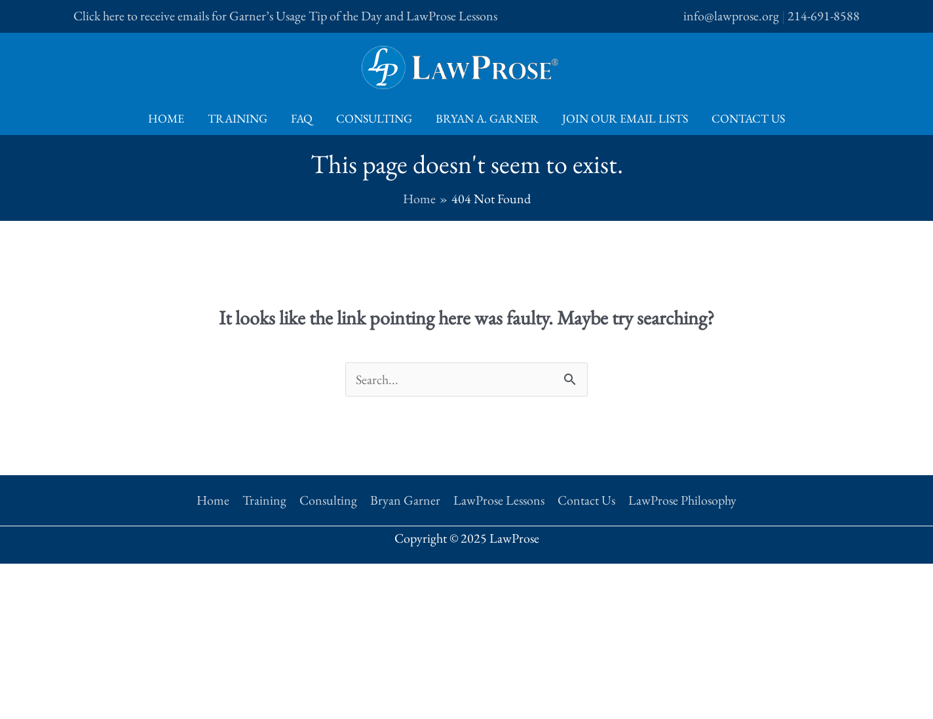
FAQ (302, 118)
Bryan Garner (405, 500)
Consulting (374, 118)
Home (166, 118)
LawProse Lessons (498, 500)
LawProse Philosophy (682, 500)
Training (237, 118)
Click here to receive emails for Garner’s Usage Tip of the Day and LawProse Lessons (285, 15)
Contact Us (748, 118)
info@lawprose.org (731, 15)
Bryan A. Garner (487, 118)
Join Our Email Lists (625, 118)
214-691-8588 (824, 15)
